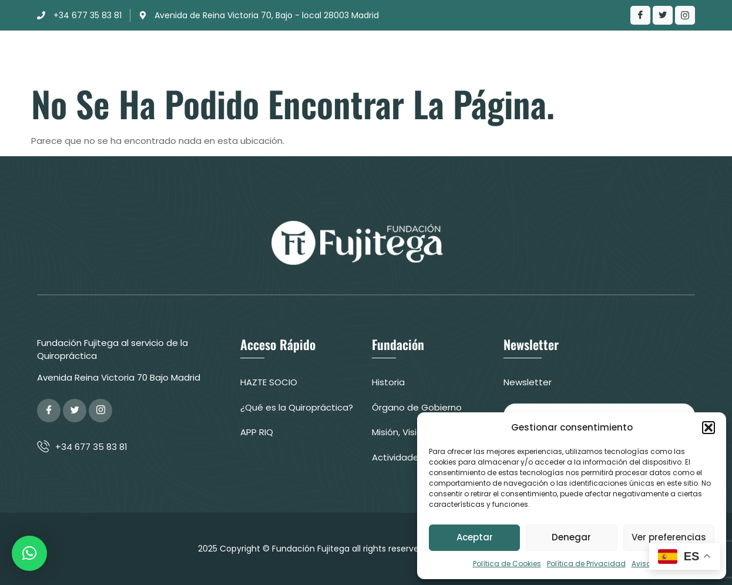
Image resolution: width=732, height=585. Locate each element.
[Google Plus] (100, 410)
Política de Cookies (507, 564)
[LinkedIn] (685, 15)
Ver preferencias (669, 537)
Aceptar (474, 537)
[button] (708, 427)
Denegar (571, 537)
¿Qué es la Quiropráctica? (468, 55)
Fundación (224, 55)
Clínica (290, 55)
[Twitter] (663, 15)
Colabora (643, 55)
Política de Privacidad (586, 564)
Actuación (357, 55)
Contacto (571, 55)
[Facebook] (640, 15)
